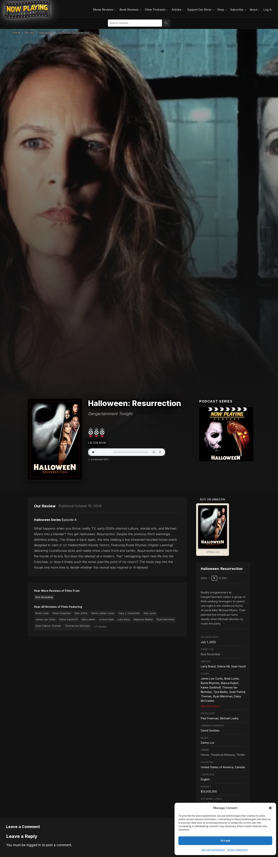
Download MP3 (100, 459)
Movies (30, 33)
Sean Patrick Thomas (48, 625)
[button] (270, 808)
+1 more (100, 627)
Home (16, 33)
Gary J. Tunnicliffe (129, 613)
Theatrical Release (222, 754)
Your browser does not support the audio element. (126, 452)
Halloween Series (47, 520)
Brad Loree (42, 613)
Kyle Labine (88, 619)
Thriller (240, 754)
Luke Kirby (124, 619)
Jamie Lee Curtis (45, 619)
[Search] (166, 23)
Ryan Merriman (166, 619)
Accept (225, 840)
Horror (205, 754)
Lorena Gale (106, 619)
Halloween (46, 33)
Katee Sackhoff (68, 619)
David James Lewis (102, 613)
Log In (267, 9)
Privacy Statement (237, 849)
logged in (33, 845)
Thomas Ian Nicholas (77, 625)
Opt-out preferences (213, 849)
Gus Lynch (150, 613)
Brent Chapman (62, 613)
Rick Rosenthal (44, 597)
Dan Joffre (81, 613)
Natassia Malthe (143, 619)
